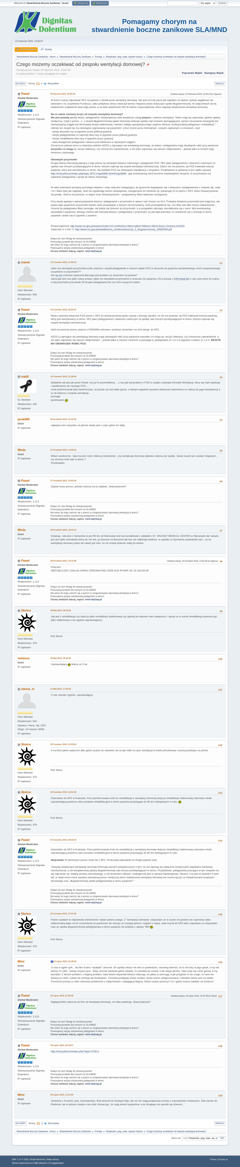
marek (25, 262)
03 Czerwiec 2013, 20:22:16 (63, 840)
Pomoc (213, 1159)
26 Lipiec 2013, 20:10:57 (61, 1045)
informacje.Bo (181, 278)
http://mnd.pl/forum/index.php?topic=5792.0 (75, 1051)
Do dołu (20, 84)
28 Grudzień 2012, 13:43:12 (63, 530)
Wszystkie (53, 83)
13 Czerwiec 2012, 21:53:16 (63, 262)
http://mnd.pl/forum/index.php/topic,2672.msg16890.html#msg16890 (88, 173)
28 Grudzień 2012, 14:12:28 (63, 561)
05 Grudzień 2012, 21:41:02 (63, 419)
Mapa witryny (53, 1159)
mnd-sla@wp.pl (93, 251)
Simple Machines (37, 1159)
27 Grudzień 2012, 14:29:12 (63, 450)
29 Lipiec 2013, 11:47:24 (61, 1095)
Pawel (25, 93)
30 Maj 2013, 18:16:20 (60, 610)
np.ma (58, 275)
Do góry (21, 1123)
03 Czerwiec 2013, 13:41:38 (63, 792)
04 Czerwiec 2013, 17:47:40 (63, 913)
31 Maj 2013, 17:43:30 (60, 689)
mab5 (25, 376)
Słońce (26, 610)
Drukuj (219, 84)
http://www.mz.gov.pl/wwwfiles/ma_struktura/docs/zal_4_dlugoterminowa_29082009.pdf (123, 229)
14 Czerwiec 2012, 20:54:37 (63, 309)
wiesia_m (27, 689)
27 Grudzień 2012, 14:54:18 (63, 480)
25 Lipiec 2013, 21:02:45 (61, 996)
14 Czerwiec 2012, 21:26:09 (63, 376)
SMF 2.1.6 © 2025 (20, 1159)
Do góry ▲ (223, 1159)
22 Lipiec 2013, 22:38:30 (64, 961)
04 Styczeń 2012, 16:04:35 (62, 94)
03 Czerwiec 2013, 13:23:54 (63, 744)
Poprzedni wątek (192, 73)
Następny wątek (214, 73)
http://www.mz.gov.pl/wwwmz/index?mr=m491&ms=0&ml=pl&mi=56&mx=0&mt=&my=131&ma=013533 (127, 226)
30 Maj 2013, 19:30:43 (60, 658)
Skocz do (176, 1138)
